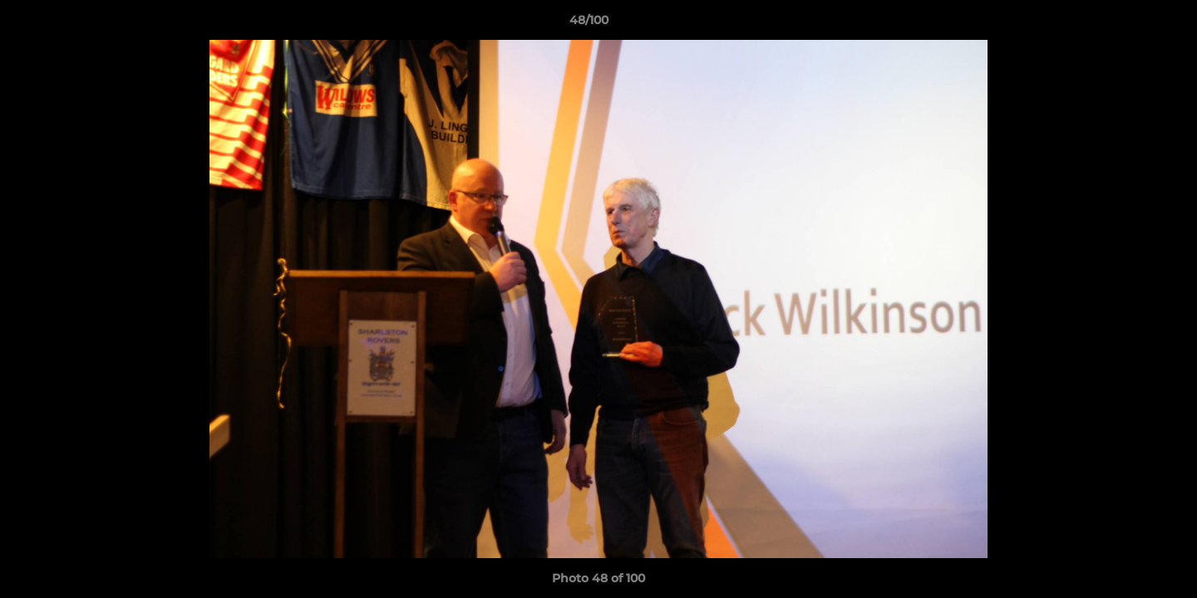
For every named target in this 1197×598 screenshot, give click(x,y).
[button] (1127, 24)
